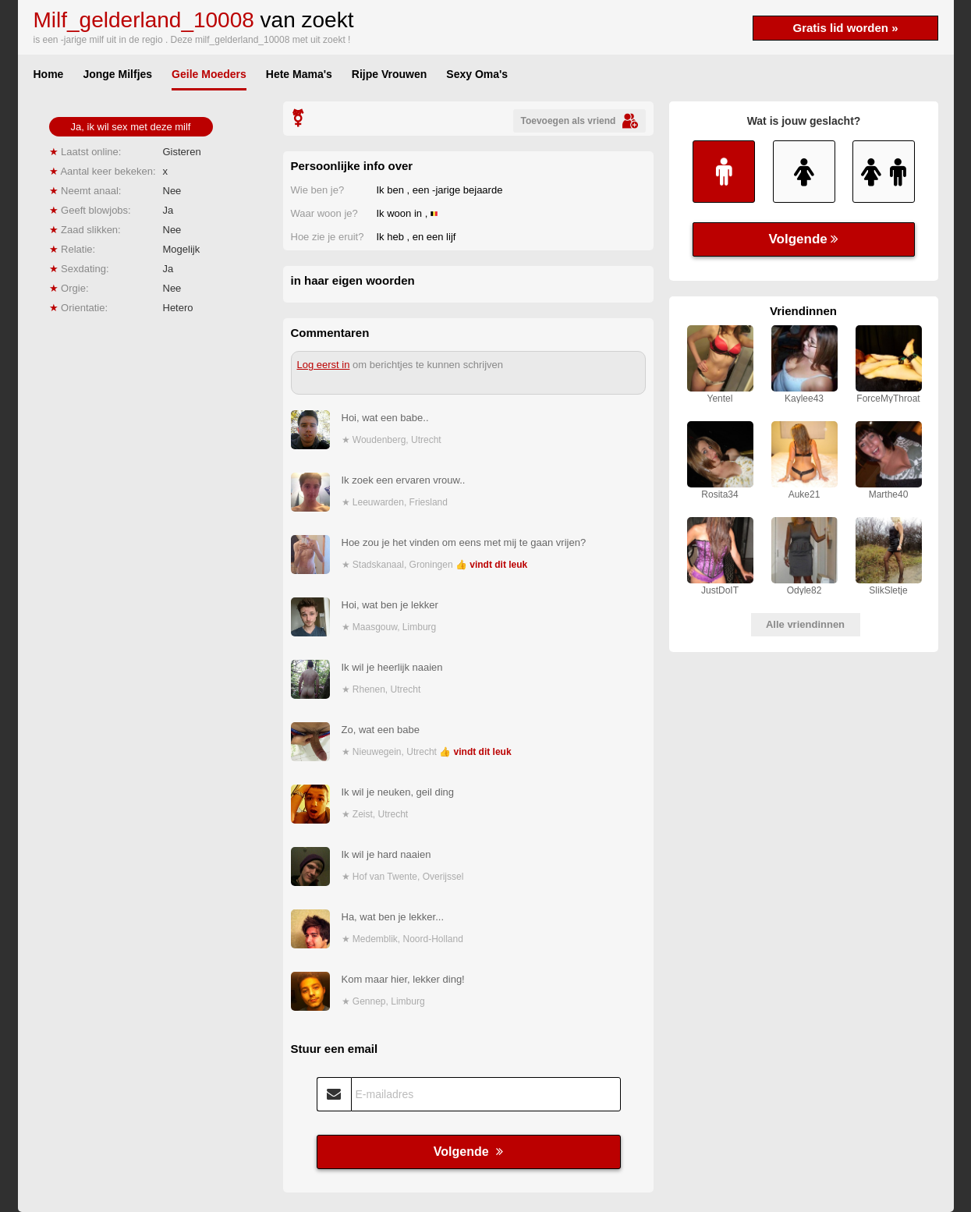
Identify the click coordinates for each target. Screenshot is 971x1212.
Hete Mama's (299, 74)
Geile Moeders (209, 74)
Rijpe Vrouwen (389, 74)
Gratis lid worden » (845, 27)
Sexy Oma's (477, 74)
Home (49, 74)
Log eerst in (323, 364)
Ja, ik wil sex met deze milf (131, 127)
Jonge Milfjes (117, 74)
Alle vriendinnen (805, 624)
